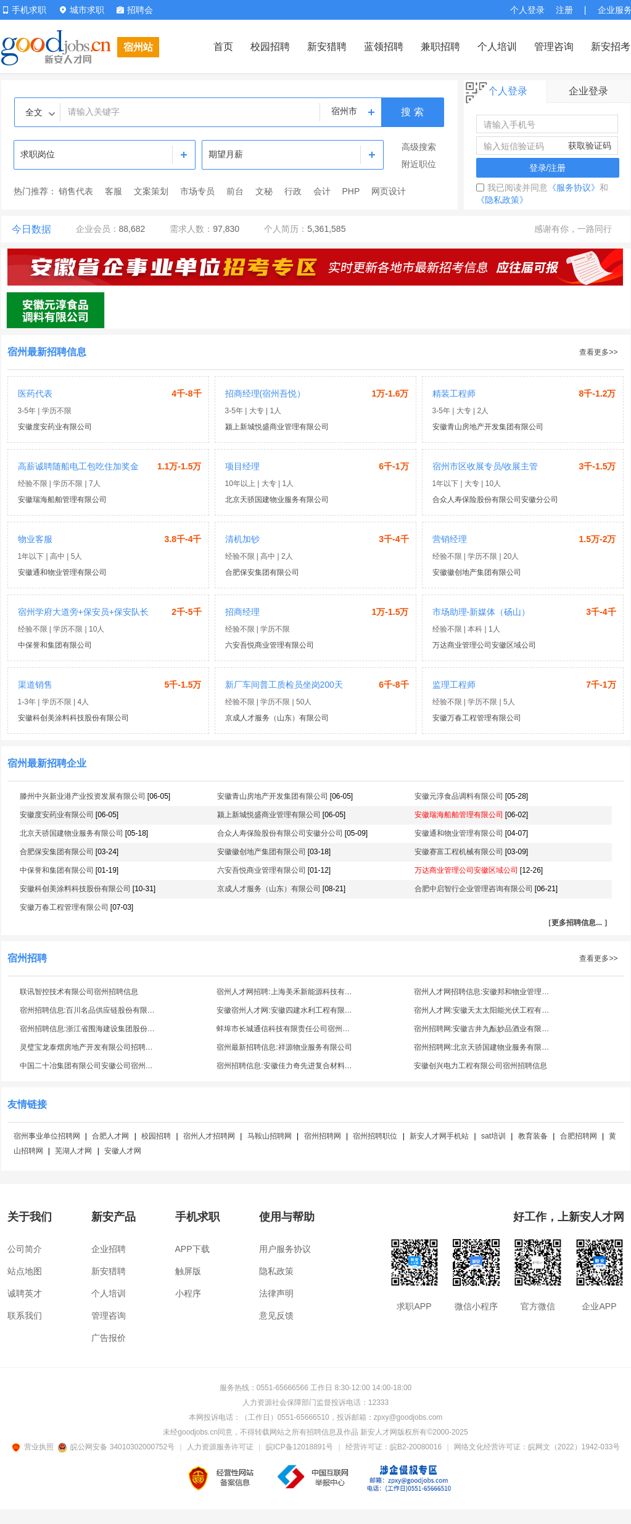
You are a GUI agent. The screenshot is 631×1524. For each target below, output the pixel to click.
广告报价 (108, 1338)
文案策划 (151, 191)
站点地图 (24, 1271)
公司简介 (24, 1249)
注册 (564, 10)
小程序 (188, 1293)
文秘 (264, 191)
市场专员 (197, 191)
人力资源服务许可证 (220, 1447)
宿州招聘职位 (375, 1136)
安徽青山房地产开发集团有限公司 (487, 426)
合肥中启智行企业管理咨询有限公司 (473, 888)
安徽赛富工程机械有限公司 (458, 851)
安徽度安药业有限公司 (55, 426)
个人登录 (527, 10)
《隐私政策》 (502, 200)
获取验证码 (589, 145)
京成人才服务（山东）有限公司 (277, 718)
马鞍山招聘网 (269, 1136)
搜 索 (412, 112)
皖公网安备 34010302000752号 (116, 1447)
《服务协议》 (574, 187)
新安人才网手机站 (439, 1136)
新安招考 (610, 46)
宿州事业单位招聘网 (47, 1136)
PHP (351, 191)
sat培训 (493, 1136)
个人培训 (497, 46)
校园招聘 (270, 46)
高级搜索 (419, 146)
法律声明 (276, 1293)
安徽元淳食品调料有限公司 (458, 796)
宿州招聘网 (322, 1136)
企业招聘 (108, 1249)
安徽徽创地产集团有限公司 (476, 572)
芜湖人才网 (73, 1151)
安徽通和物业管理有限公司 (62, 572)
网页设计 (388, 191)
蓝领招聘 (383, 46)
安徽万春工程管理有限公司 (476, 718)
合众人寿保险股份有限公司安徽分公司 (495, 499)
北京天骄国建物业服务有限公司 (277, 499)
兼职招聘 (440, 46)
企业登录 (588, 91)
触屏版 (188, 1271)
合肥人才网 (110, 1136)
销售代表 (76, 191)
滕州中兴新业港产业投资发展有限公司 (83, 796)
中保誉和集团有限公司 (55, 645)
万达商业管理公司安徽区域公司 (484, 645)
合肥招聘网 (578, 1136)
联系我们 (24, 1315)
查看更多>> (598, 352)
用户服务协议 (285, 1249)
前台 (235, 191)
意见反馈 (276, 1315)
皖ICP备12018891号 (299, 1447)
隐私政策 (276, 1271)
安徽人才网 (122, 1151)
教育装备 (533, 1136)
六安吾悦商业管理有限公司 (269, 645)
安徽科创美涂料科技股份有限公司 (73, 718)
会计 (322, 191)
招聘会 (135, 10)
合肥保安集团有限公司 (262, 572)
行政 (293, 191)
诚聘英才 (24, 1293)
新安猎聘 (327, 46)
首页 (223, 46)
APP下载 (192, 1249)
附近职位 (419, 164)
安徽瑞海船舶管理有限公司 (62, 499)
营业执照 (34, 1447)
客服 (113, 191)
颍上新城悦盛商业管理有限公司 (277, 426)
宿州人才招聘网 (209, 1136)
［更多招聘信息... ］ (577, 922)
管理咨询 (554, 46)
